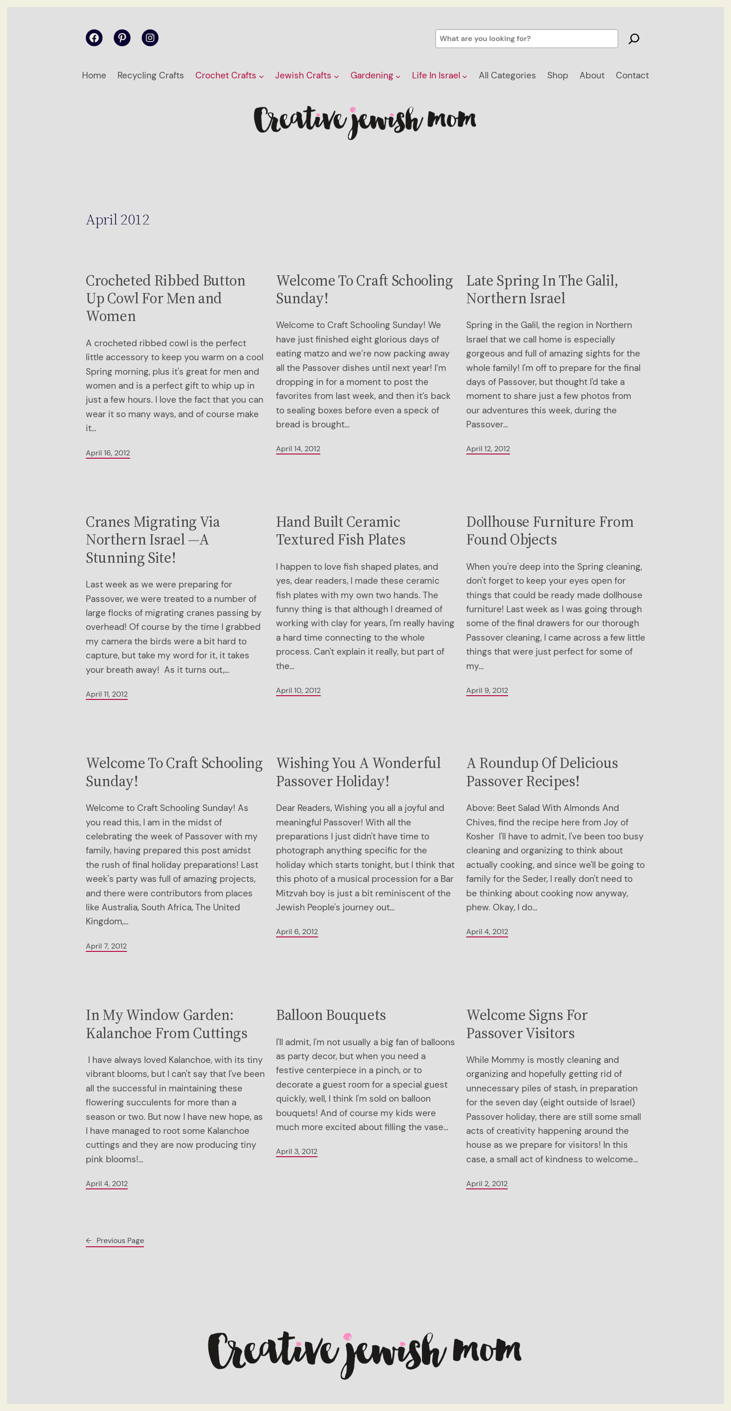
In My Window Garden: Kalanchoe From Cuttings (167, 1024)
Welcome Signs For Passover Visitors (527, 1024)
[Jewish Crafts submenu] (336, 75)
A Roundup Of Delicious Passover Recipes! (542, 772)
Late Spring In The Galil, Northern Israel (542, 289)
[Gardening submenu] (397, 75)
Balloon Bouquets (331, 1015)
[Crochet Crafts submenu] (261, 75)
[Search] (634, 38)
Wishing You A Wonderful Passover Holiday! (358, 772)
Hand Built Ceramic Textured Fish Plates (341, 531)
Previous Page (115, 1241)
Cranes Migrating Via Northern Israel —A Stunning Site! (153, 539)
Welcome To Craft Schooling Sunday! (364, 289)
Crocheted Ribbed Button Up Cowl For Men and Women (166, 298)
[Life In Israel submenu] (464, 75)
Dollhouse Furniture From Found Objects (550, 531)
